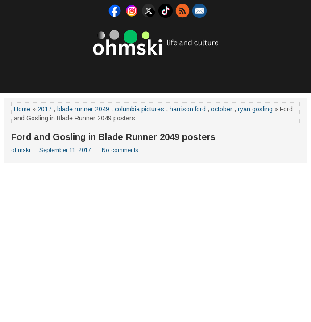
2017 (44, 109)
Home (22, 109)
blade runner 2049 (83, 109)
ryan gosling (255, 109)
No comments (120, 150)
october (221, 109)
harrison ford (188, 109)
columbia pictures (139, 109)
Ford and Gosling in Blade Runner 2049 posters (113, 137)
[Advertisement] (155, 73)
